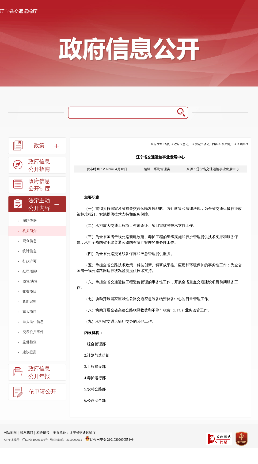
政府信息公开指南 (39, 165)
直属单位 (242, 144)
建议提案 (30, 352)
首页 (167, 144)
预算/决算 (30, 281)
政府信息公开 (182, 144)
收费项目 (30, 291)
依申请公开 (42, 391)
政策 (39, 146)
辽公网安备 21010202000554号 (109, 438)
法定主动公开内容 (39, 204)
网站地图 (10, 432)
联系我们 (26, 432)
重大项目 (30, 312)
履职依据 (30, 221)
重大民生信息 (33, 322)
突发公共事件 (33, 332)
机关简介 (30, 231)
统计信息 (30, 251)
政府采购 (30, 301)
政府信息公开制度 (39, 185)
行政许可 (30, 261)
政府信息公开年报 (39, 372)
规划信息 (30, 241)
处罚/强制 (30, 271)
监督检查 (30, 342)
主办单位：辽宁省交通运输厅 (74, 432)
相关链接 (42, 432)
